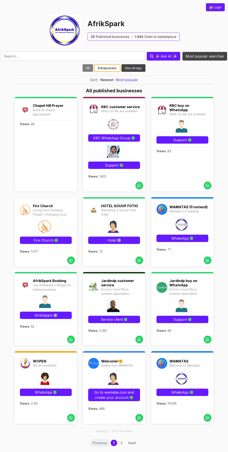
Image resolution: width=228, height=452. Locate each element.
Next (132, 443)
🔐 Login (215, 7)
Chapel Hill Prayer (48, 105)
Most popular (127, 80)
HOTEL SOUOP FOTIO (119, 206)
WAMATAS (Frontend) (188, 207)
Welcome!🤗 (112, 361)
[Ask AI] (163, 56)
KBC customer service (120, 107)
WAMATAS (178, 361)
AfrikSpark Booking (49, 281)
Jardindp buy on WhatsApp (183, 283)
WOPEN (39, 361)
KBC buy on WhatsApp (179, 107)
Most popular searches (205, 56)
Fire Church (43, 206)
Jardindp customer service (117, 283)
